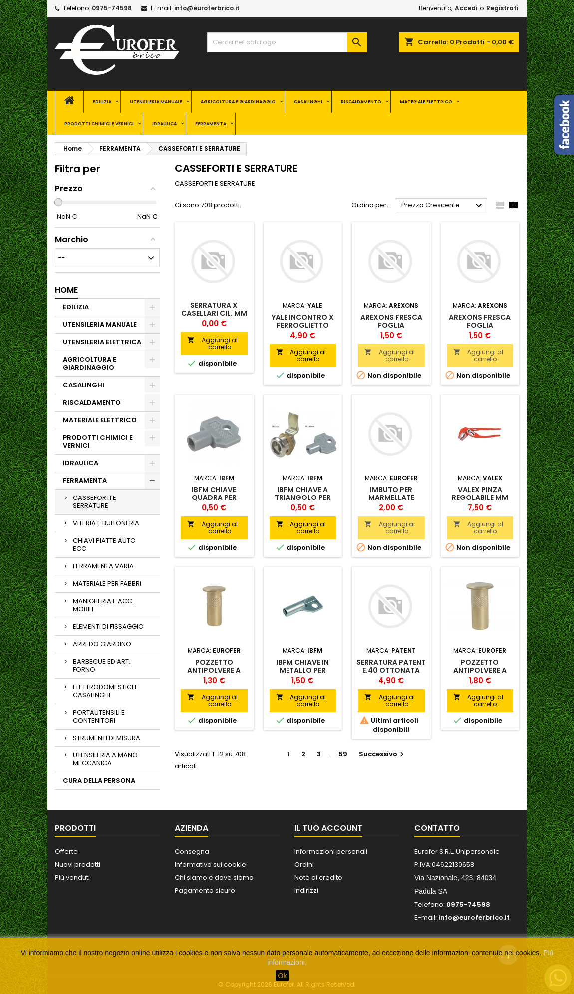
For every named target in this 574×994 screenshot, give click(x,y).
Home (66, 290)
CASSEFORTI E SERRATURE (94, 501)
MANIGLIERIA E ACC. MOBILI (103, 605)
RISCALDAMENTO (361, 102)
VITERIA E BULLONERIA (106, 523)
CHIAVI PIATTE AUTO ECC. (104, 544)
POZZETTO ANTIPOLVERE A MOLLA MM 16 (480, 670)
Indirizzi (306, 890)
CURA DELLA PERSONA (99, 780)
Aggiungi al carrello (212, 343)
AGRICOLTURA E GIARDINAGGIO (238, 102)
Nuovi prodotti (77, 864)
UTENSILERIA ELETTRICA (102, 342)
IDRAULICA (164, 124)
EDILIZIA (102, 102)
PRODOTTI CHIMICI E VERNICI (99, 124)
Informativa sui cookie (210, 864)
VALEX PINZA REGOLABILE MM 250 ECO (480, 497)
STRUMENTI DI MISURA (106, 738)
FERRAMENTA (210, 124)
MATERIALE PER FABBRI (107, 583)
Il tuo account (328, 828)
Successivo (382, 754)
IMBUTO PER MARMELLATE (391, 493)
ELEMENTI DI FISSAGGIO (108, 626)
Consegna (192, 851)
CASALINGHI (308, 102)
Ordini (304, 864)
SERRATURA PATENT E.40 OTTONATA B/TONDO (391, 670)
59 (342, 754)
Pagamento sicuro (205, 890)
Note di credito (318, 877)
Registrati (502, 8)
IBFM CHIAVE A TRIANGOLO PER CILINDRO (303, 497)
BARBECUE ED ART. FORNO (101, 665)
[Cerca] (287, 42)
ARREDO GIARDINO (102, 644)
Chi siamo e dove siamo (214, 877)
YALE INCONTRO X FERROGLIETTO (303, 321)
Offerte (66, 851)
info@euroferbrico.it (207, 8)
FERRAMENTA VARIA (103, 566)
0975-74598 (112, 8)
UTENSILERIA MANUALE (156, 102)
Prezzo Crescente (443, 206)
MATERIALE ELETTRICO (426, 102)
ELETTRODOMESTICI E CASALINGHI (105, 691)
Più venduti (72, 877)
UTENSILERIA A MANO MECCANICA (105, 759)
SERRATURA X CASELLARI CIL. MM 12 (214, 313)
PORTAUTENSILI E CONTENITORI (99, 716)
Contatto (437, 828)
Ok (282, 976)
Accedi (466, 8)
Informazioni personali (330, 851)
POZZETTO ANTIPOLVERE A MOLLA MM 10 (214, 670)
